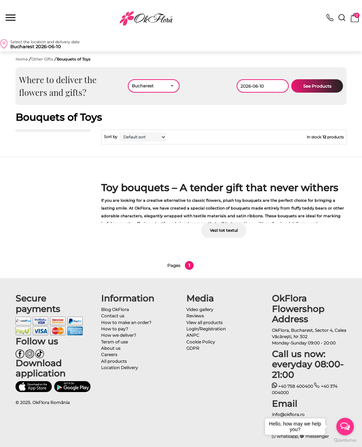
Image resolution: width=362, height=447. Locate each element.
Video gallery (199, 309)
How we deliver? (118, 335)
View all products (204, 322)
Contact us (112, 315)
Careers (109, 354)
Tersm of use (114, 341)
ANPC (192, 335)
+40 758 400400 (292, 386)
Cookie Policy (200, 341)
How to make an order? (126, 322)
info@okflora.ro (288, 414)
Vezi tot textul (224, 230)
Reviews (195, 315)
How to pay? (114, 328)
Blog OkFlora (115, 309)
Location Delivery (119, 367)
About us (110, 348)
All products (114, 361)
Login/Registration (206, 328)
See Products (317, 86)
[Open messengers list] (345, 426)
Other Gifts (42, 59)
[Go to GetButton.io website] (345, 440)
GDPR (192, 348)
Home (21, 59)
